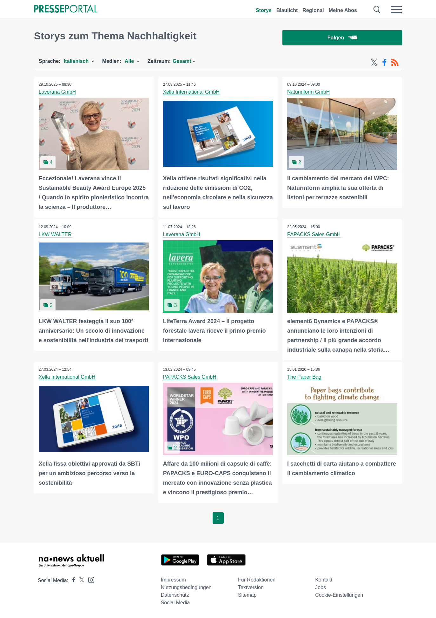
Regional (313, 10)
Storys (264, 10)
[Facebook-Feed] (384, 63)
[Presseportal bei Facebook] (71, 580)
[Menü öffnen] (396, 9)
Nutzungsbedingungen (186, 587)
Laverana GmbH (57, 92)
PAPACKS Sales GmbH (313, 234)
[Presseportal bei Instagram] (89, 579)
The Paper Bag (304, 377)
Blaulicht (287, 10)
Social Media (175, 602)
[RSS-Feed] (395, 63)
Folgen (342, 38)
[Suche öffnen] (377, 9)
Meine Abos (343, 10)
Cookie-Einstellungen (339, 595)
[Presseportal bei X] (79, 580)
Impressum (173, 579)
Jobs (320, 587)
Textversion (251, 587)
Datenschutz (175, 595)
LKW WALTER (55, 234)
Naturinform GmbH (308, 92)
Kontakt (323, 579)
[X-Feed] (374, 63)
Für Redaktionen (256, 579)
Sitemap (247, 595)
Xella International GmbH (191, 92)
